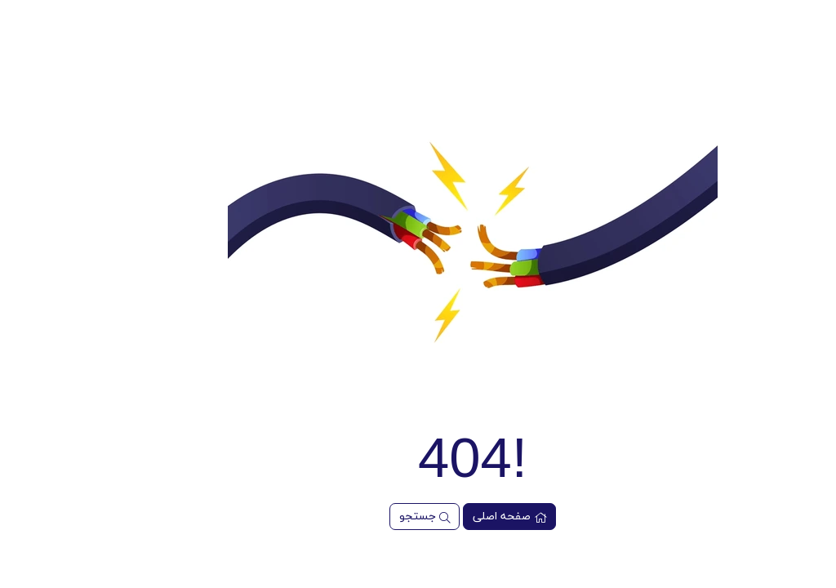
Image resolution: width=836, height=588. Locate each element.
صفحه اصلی (455, 516)
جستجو (370, 516)
